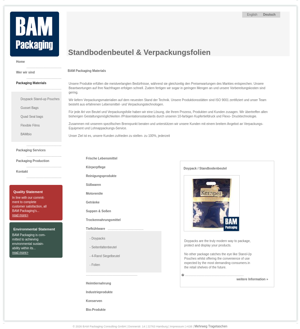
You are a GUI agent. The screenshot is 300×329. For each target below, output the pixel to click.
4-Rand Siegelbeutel (105, 256)
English (252, 14)
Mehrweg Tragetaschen (210, 326)
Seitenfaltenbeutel (104, 247)
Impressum (177, 326)
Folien (95, 265)
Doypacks (98, 238)
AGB (189, 326)
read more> (20, 215)
